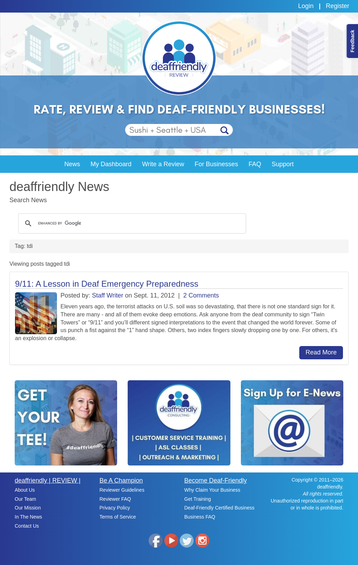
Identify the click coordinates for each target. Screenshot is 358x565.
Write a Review (163, 164)
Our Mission (28, 508)
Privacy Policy (115, 508)
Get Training (197, 499)
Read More (321, 352)
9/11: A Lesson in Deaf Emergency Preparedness (106, 283)
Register (337, 5)
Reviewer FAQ (115, 499)
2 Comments (201, 295)
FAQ (255, 164)
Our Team (25, 499)
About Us (25, 490)
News (72, 164)
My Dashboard (111, 164)
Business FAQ (199, 517)
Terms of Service (118, 517)
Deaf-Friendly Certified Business (219, 508)
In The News (28, 517)
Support (283, 164)
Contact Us (27, 526)
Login (306, 5)
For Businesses (216, 164)
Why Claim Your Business (212, 490)
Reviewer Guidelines (122, 490)
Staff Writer (107, 295)
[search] (131, 223)
